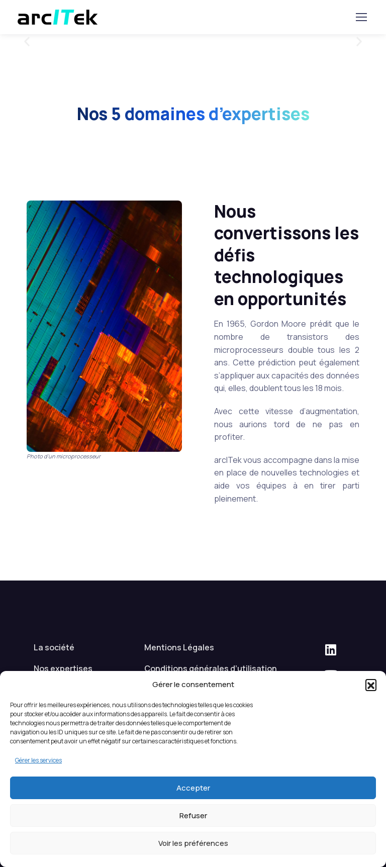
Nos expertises (63, 668)
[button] (371, 685)
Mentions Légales (179, 647)
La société (54, 647)
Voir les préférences (193, 843)
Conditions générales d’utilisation (210, 668)
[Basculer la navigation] (360, 17)
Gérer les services (38, 760)
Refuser (193, 815)
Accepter (193, 788)
